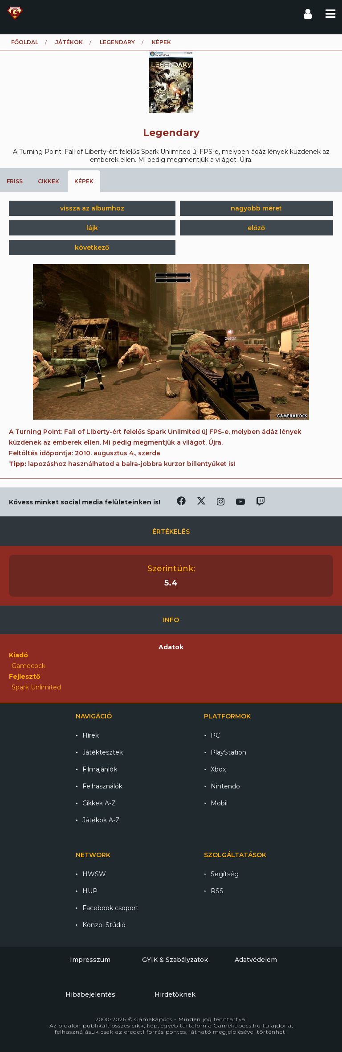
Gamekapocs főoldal (15, 13)
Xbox (218, 769)
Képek (84, 181)
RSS (217, 891)
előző (256, 228)
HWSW (94, 874)
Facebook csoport (110, 908)
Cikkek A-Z (99, 803)
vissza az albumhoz (92, 208)
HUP (90, 891)
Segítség (225, 874)
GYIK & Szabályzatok (175, 960)
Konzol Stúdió (104, 925)
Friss (15, 181)
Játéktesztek (102, 752)
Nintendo (225, 786)
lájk (92, 228)
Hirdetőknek (175, 994)
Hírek (90, 735)
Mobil (219, 803)
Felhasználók (102, 786)
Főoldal (24, 42)
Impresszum (90, 960)
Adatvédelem (256, 960)
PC (215, 735)
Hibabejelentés (90, 994)
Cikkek (48, 181)
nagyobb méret (256, 208)
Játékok (69, 42)
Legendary (117, 42)
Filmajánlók (99, 769)
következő (92, 247)
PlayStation (228, 752)
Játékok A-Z (101, 820)
